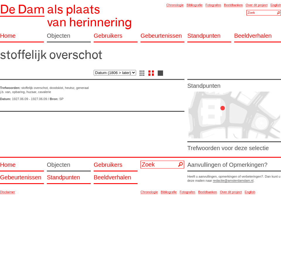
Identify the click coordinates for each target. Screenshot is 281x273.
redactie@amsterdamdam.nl (233, 180)
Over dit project (257, 5)
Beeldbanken (233, 5)
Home (8, 36)
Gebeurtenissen (161, 36)
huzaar (32, 92)
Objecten (58, 36)
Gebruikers (108, 36)
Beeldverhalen (253, 36)
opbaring (18, 92)
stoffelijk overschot (34, 88)
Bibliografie (194, 5)
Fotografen (213, 5)
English (275, 5)
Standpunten (203, 36)
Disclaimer (7, 192)
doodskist (56, 88)
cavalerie (44, 92)
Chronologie (175, 5)
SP (61, 99)
